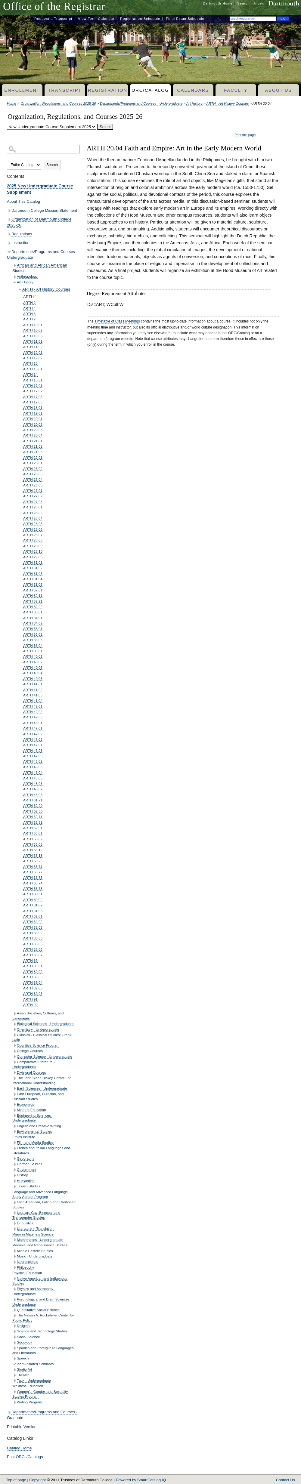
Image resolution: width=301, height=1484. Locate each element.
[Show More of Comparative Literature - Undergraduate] (14, 1062)
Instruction (20, 242)
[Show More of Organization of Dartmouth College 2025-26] (9, 219)
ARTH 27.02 (32, 496)
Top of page (16, 1480)
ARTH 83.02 (32, 933)
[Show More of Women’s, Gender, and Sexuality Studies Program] (14, 1392)
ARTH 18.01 (32, 407)
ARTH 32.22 (32, 607)
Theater (23, 1375)
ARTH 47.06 (32, 756)
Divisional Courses (31, 1072)
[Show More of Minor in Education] (14, 1110)
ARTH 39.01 (32, 651)
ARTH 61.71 (32, 800)
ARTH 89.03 (32, 977)
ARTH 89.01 (32, 966)
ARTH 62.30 (32, 811)
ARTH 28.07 (32, 535)
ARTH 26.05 (32, 485)
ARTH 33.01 (32, 612)
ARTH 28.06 (32, 529)
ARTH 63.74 (32, 883)
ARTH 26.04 (32, 479)
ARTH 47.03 (32, 739)
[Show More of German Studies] (14, 1164)
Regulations (21, 234)
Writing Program (29, 1402)
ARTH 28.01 (32, 507)
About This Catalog (23, 201)
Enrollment (22, 90)
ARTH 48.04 (32, 772)
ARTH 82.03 (32, 927)
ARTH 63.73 (32, 877)
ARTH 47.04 (32, 745)
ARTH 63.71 (32, 866)
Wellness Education (27, 1386)
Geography (25, 1158)
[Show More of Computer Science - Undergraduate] (14, 1056)
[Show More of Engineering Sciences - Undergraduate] (14, 1115)
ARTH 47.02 (32, 734)
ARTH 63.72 (32, 872)
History (22, 1175)
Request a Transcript (53, 18)
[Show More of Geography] (14, 1158)
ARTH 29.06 (32, 557)
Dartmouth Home (218, 3)
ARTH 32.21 (32, 601)
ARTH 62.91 (32, 828)
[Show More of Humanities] (14, 1181)
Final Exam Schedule (185, 18)
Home (11, 103)
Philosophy (25, 1267)
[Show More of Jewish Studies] (14, 1186)
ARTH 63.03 (32, 844)
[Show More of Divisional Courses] (14, 1072)
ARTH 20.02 (32, 424)
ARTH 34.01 (32, 618)
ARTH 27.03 (32, 502)
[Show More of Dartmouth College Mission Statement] (9, 210)
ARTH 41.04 (32, 700)
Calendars (193, 90)
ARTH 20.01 (32, 419)
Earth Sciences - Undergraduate (42, 1088)
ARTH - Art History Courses (227, 103)
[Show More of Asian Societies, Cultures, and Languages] (14, 1013)
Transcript (65, 90)
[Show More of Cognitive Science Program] (14, 1045)
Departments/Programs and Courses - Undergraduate (141, 103)
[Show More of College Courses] (14, 1051)
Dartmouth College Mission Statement (44, 210)
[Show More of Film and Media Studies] (14, 1142)
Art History (194, 103)
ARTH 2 (29, 302)
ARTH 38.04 (32, 645)
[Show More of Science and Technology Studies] (14, 1331)
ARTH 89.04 (32, 982)
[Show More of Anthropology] (14, 277)
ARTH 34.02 (32, 623)
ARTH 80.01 (32, 894)
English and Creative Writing (39, 1126)
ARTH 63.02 (32, 839)
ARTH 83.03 (32, 938)
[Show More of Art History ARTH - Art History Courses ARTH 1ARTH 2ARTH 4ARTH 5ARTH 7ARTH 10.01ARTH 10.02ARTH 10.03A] (14, 282)
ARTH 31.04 (32, 579)
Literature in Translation (35, 1228)
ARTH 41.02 (32, 690)
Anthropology (27, 276)
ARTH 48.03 (32, 767)
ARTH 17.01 (32, 385)
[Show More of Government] (14, 1170)
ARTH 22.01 (32, 457)
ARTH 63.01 (32, 833)
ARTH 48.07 (32, 789)
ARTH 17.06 (32, 402)
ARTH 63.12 (32, 850)
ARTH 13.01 (32, 369)
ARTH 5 (29, 314)
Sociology (24, 1342)
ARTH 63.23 (32, 861)
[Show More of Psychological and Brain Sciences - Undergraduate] (14, 1299)
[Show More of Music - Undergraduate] (14, 1256)
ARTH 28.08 (32, 540)
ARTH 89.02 (32, 971)
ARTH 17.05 (32, 397)
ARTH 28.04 (32, 518)
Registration (107, 90)
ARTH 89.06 (32, 993)
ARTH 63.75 (32, 888)
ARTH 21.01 (32, 441)
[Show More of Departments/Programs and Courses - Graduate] (9, 1412)
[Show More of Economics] (14, 1104)
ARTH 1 (30, 297)
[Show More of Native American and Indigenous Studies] (14, 1278)
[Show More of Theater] (14, 1375)
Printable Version (21, 1426)
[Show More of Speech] (14, 1358)
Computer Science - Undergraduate (44, 1056)
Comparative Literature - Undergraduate (33, 1064)
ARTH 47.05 (32, 750)
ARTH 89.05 (32, 988)
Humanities (25, 1181)
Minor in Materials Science (33, 1234)
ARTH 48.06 (32, 783)
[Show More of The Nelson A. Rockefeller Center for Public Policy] (14, 1315)
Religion (23, 1326)
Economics (25, 1104)
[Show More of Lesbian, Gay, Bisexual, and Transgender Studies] (14, 1213)
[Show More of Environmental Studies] (14, 1131)
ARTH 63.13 (32, 855)
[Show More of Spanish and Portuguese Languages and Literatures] (14, 1348)
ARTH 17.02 (32, 391)
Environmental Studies (34, 1131)
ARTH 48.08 (32, 795)
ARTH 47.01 (32, 728)
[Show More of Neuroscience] (14, 1262)
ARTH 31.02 (32, 568)
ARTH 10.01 (32, 325)
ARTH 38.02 (32, 634)
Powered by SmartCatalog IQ (141, 1480)
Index (259, 3)
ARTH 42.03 (32, 717)
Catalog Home (19, 1448)
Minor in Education (31, 1110)
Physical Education (27, 1273)
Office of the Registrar (54, 6)
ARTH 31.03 (32, 573)
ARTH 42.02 (32, 712)
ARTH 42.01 (32, 706)
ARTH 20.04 (32, 435)
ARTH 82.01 (32, 916)
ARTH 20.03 (32, 430)
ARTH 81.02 (32, 905)
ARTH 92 (30, 1005)
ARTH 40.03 (32, 667)
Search (243, 3)
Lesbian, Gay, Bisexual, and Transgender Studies (36, 1215)
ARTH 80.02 (32, 900)
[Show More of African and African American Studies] (14, 265)
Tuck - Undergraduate (34, 1380)
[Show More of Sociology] (14, 1343)
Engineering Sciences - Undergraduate (32, 1117)
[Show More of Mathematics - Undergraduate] (14, 1240)
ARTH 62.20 (32, 805)
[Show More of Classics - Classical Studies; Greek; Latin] (14, 1035)
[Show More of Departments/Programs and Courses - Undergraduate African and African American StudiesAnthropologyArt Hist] (9, 252)
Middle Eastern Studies (35, 1251)
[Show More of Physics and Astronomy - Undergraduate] (14, 1289)
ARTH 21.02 (32, 446)
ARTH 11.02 (32, 347)
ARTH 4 (29, 308)
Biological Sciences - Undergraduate (45, 1024)
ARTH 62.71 (32, 817)
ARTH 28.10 (32, 551)
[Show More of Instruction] (9, 243)
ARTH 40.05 (32, 678)
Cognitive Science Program (38, 1045)
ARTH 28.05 (32, 524)
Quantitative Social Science (38, 1310)
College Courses (30, 1051)
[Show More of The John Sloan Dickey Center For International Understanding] (14, 1078)
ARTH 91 (30, 999)
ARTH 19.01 (32, 413)
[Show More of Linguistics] (14, 1223)
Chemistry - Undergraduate (38, 1029)
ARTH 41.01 (32, 684)
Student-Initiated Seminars (33, 1364)
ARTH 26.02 (32, 468)
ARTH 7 (29, 319)
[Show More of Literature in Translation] (14, 1229)
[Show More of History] (14, 1175)
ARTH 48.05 (32, 778)
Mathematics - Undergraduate (40, 1240)
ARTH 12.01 (32, 352)
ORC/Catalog (150, 90)
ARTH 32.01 (32, 590)
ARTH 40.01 (32, 656)
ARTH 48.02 (32, 761)
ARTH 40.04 (32, 673)
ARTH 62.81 (32, 822)
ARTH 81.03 (32, 911)
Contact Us (285, 1480)
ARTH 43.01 (32, 723)
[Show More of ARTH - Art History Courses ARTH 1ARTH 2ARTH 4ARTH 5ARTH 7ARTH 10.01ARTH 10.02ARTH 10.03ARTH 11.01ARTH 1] (20, 289)
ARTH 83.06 (32, 949)
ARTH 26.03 (32, 474)
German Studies (29, 1164)
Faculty (236, 90)
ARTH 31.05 (32, 584)
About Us (278, 90)
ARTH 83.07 (32, 955)
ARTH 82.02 (32, 922)
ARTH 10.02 (32, 330)
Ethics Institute (23, 1137)
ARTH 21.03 (32, 452)
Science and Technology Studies (42, 1331)
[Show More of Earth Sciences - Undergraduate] (14, 1088)
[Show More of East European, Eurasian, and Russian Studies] (14, 1094)
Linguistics (25, 1223)
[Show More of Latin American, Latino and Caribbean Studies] (14, 1202)
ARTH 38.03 (32, 640)
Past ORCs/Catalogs (25, 1457)
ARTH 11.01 (32, 341)
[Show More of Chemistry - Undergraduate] (14, 1029)
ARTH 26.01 (32, 463)
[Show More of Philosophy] (14, 1267)
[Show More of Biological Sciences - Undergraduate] (14, 1024)
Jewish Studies (28, 1186)
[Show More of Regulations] (9, 234)
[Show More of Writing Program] (14, 1402)
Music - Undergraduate (35, 1256)
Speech (23, 1358)
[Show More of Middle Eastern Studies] (14, 1251)
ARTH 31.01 (32, 562)
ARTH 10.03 (32, 336)
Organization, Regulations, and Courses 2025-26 (58, 103)
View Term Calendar (96, 18)
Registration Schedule (140, 18)
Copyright (37, 1480)
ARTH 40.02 (32, 662)
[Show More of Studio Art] (14, 1370)
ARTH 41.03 (32, 695)
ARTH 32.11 (32, 595)
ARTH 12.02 (32, 358)
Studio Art (24, 1369)
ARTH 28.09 (32, 546)
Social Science (28, 1337)
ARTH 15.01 (32, 380)
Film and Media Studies (35, 1142)
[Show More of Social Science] (14, 1337)
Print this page (245, 135)
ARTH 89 (30, 960)
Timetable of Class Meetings (117, 321)
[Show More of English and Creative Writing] (14, 1126)
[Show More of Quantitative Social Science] (14, 1310)
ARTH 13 (30, 363)
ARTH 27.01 (32, 490)
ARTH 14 (30, 374)
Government (26, 1169)
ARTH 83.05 (32, 944)
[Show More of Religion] (14, 1326)
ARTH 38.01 (32, 629)
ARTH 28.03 (32, 513)
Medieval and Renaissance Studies (39, 1245)
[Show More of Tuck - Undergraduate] (14, 1380)
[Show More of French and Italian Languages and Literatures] (14, 1148)
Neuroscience (27, 1261)
